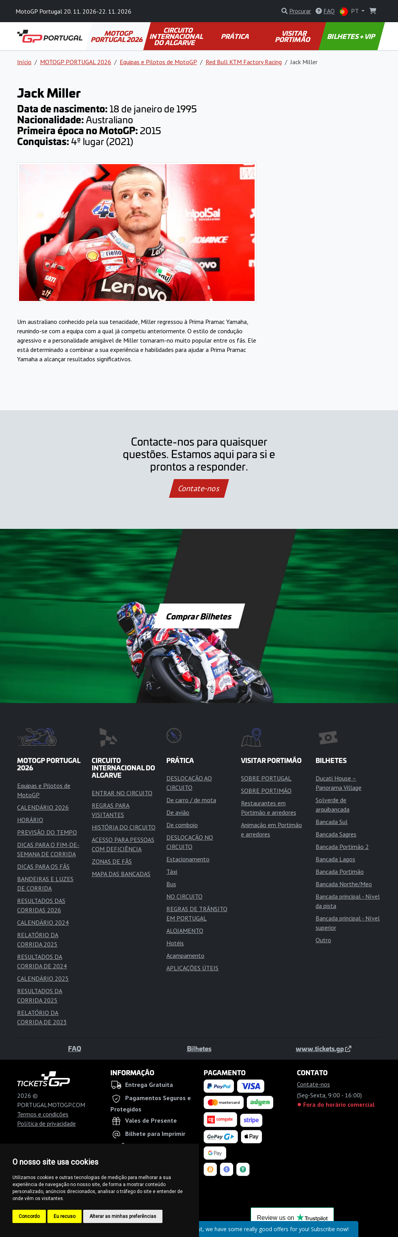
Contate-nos (199, 488)
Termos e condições (42, 1114)
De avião (177, 812)
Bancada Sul (331, 822)
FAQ (74, 1048)
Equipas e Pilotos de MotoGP (158, 62)
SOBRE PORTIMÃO (266, 790)
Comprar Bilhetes (199, 616)
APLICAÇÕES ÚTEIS (192, 968)
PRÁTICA (235, 36)
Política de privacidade (46, 1123)
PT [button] (349, 11)
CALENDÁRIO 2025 (43, 978)
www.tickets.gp (323, 1048)
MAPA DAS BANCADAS (121, 874)
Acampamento (185, 955)
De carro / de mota (191, 800)
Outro (323, 940)
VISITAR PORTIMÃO (292, 36)
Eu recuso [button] (64, 1216)
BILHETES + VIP (351, 36)
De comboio (182, 825)
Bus (171, 884)
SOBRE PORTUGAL (266, 778)
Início (24, 62)
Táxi (171, 871)
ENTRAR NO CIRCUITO (122, 793)
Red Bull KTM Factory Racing (244, 62)
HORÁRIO (30, 820)
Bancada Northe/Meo (344, 884)
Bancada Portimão (340, 871)
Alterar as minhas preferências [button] (122, 1216)
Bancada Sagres (336, 834)
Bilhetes (199, 1048)
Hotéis (175, 943)
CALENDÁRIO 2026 (43, 807)
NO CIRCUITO (184, 896)
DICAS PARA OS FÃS (43, 866)
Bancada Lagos (335, 859)
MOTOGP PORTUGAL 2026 (117, 36)
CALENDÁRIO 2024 (43, 922)
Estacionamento (187, 859)
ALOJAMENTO (184, 930)
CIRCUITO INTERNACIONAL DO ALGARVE (177, 36)
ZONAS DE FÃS (112, 861)
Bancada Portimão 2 (342, 846)
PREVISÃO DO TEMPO (47, 832)
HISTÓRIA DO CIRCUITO (123, 827)
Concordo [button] (29, 1216)
